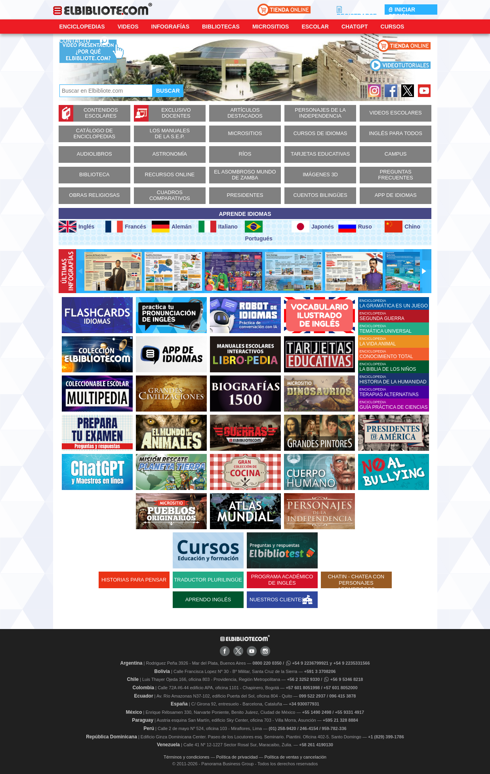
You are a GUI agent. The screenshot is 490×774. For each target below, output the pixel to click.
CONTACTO (74, 41)
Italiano (218, 227)
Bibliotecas (221, 26)
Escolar (314, 26)
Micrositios (270, 26)
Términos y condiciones (187, 757)
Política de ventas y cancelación (295, 757)
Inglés (76, 227)
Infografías (170, 26)
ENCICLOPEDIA (394, 304)
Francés (125, 227)
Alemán (171, 227)
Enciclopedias (82, 26)
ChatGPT (354, 26)
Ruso (355, 227)
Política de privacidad (237, 757)
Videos (128, 26)
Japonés (313, 227)
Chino (402, 227)
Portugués (258, 231)
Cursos (392, 26)
